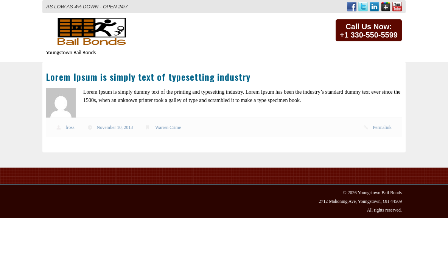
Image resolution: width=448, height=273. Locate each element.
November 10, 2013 (115, 127)
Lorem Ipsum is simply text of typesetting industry (148, 76)
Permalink (382, 127)
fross (69, 127)
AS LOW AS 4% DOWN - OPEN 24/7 (87, 6)
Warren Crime (168, 127)
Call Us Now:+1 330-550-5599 (369, 30)
